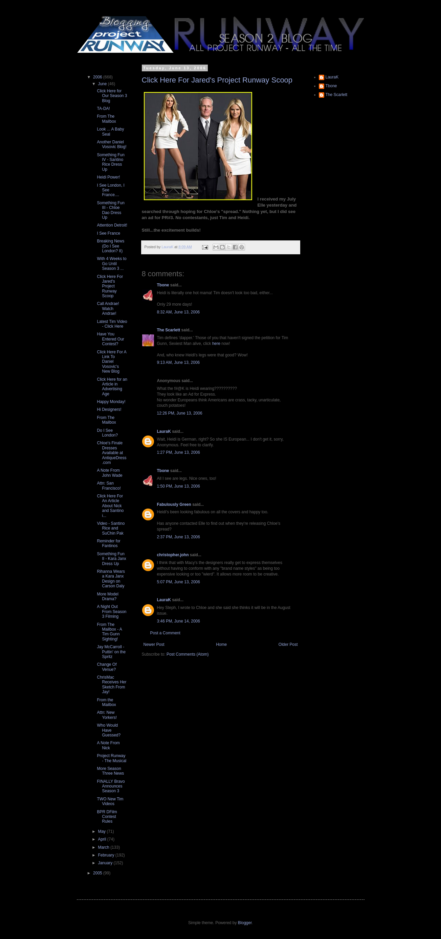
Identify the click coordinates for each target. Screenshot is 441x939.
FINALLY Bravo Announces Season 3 (111, 786)
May (102, 831)
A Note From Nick (108, 745)
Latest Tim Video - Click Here (112, 324)
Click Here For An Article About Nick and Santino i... (110, 506)
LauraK (164, 431)
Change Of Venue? (106, 667)
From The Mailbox (106, 118)
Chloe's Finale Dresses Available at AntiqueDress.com (111, 453)
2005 (98, 873)
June (103, 83)
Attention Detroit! (112, 225)
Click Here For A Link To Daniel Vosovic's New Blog (111, 362)
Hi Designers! (109, 409)
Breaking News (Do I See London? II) (110, 246)
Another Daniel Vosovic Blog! (111, 144)
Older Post (288, 644)
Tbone (163, 285)
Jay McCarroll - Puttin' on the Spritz (111, 651)
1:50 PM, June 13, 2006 (178, 486)
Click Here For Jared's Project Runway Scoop (217, 80)
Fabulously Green (174, 504)
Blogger (245, 922)
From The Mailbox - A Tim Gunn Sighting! (109, 631)
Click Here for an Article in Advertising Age (112, 386)
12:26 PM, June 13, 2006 (179, 413)
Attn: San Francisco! (108, 485)
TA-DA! (103, 108)
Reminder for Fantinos (108, 543)
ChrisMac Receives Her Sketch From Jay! (111, 684)
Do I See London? (107, 433)
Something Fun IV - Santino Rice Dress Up (110, 162)
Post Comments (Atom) (188, 654)
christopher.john (173, 555)
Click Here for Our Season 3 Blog (112, 96)
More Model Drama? (107, 596)
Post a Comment (165, 633)
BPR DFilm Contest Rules (107, 816)
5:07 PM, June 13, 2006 (178, 582)
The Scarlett (168, 330)
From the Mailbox (106, 702)
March (104, 847)
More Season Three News (110, 771)
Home (221, 644)
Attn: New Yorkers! (107, 715)
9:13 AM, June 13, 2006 (178, 362)
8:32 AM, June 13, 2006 (178, 312)
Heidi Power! (108, 177)
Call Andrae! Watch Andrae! (108, 308)
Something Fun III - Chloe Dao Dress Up (110, 210)
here (216, 343)
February (106, 855)
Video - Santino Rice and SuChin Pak (111, 528)
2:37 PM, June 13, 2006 (178, 537)
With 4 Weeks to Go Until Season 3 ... (111, 263)
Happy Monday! (111, 401)
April (102, 839)
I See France (108, 233)
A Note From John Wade (109, 472)
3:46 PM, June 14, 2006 (178, 621)
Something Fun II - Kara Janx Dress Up (111, 558)
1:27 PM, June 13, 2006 (178, 452)
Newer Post (154, 644)
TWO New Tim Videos (110, 801)
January (105, 863)
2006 (98, 77)
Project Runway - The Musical (111, 758)
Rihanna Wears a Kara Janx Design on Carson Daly (111, 578)
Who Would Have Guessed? (108, 730)
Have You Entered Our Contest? (110, 339)
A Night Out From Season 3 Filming (111, 611)
